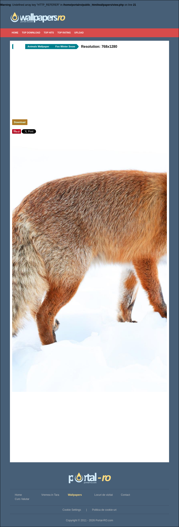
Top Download (31, 32)
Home (15, 32)
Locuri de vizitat (103, 494)
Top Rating (64, 32)
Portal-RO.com (104, 520)
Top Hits (49, 32)
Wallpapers (75, 494)
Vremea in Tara (50, 494)
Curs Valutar (22, 499)
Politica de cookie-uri (104, 509)
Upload (79, 32)
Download (20, 122)
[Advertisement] (68, 85)
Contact (125, 494)
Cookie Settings (72, 509)
